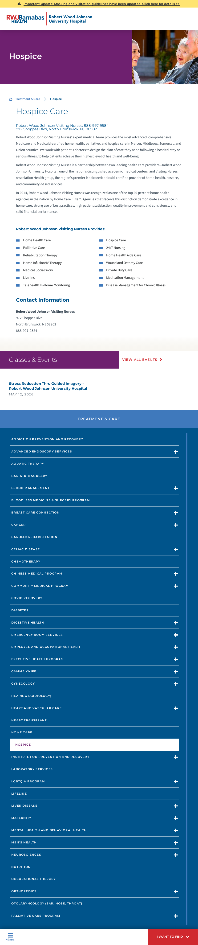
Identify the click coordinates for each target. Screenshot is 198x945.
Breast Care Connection (35, 512)
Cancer (18, 524)
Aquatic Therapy (27, 463)
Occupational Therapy (33, 879)
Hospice (23, 744)
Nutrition (21, 867)
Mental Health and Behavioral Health (49, 830)
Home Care (21, 732)
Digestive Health (27, 622)
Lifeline (19, 793)
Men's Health (24, 842)
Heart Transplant (29, 720)
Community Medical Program (40, 586)
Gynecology (23, 683)
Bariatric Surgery (29, 476)
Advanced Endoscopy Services (41, 451)
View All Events (140, 359)
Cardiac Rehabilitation (34, 537)
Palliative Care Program (35, 915)
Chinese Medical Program (36, 573)
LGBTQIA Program (28, 781)
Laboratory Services (32, 769)
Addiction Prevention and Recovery (47, 439)
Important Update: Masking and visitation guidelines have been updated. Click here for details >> (102, 4)
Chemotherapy (25, 561)
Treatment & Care (27, 99)
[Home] (49, 18)
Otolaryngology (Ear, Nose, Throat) (46, 903)
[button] (173, 937)
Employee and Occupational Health (46, 647)
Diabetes (19, 610)
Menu (10, 937)
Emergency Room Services (37, 635)
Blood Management (30, 488)
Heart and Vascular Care (36, 708)
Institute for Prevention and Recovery (50, 757)
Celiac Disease (25, 549)
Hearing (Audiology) (31, 696)
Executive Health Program (37, 659)
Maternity (21, 818)
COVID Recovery (26, 598)
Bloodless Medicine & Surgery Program (50, 500)
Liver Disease (24, 805)
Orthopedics (23, 891)
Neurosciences (26, 854)
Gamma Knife (23, 671)
